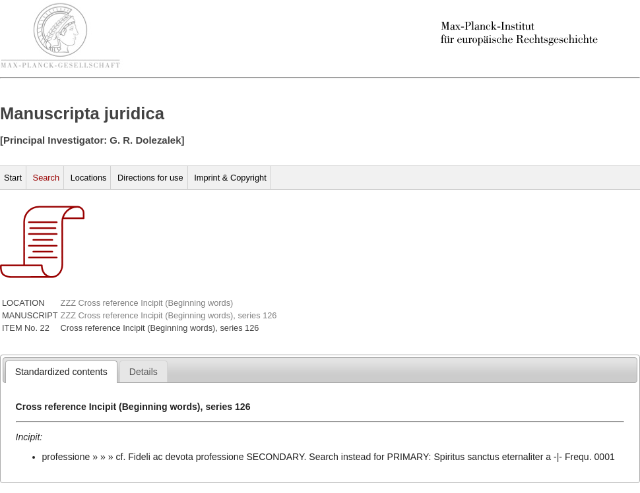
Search (46, 178)
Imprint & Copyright (230, 178)
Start (13, 178)
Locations (89, 178)
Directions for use (150, 178)
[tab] (61, 372)
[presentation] (61, 371)
